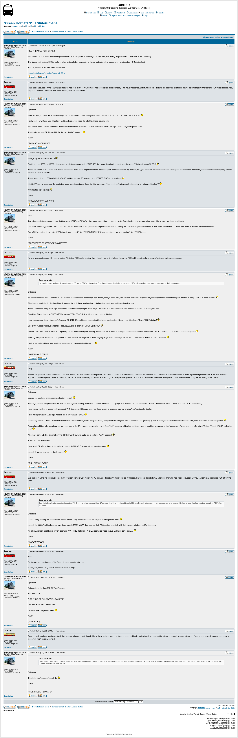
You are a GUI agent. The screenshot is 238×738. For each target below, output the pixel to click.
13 (26, 26)
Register (160, 13)
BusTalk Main (90, 13)
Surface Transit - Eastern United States (67, 32)
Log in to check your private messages (124, 16)
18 (35, 26)
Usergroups (132, 13)
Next (43, 26)
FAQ (100, 13)
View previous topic (211, 37)
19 (37, 26)
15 (31, 26)
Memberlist (119, 13)
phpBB (115, 734)
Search (108, 13)
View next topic (227, 37)
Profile (103, 16)
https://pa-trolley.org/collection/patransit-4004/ (46, 73)
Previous (14, 26)
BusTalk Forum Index (40, 32)
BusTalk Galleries (146, 13)
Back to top (8, 77)
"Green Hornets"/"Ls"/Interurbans (30, 23)
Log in (145, 16)
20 (40, 26)
